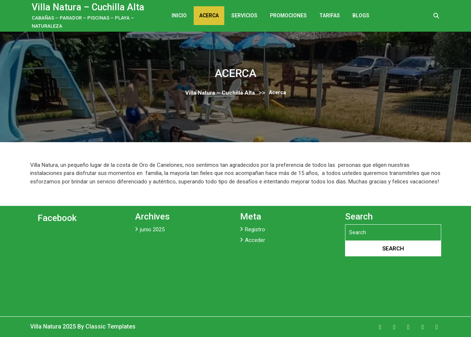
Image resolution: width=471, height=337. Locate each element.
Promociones (288, 15)
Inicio (179, 15)
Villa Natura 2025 (53, 326)
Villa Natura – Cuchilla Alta (88, 7)
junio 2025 (152, 229)
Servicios (244, 15)
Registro (255, 229)
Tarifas (329, 15)
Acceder (255, 240)
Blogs (360, 15)
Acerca (209, 15)
